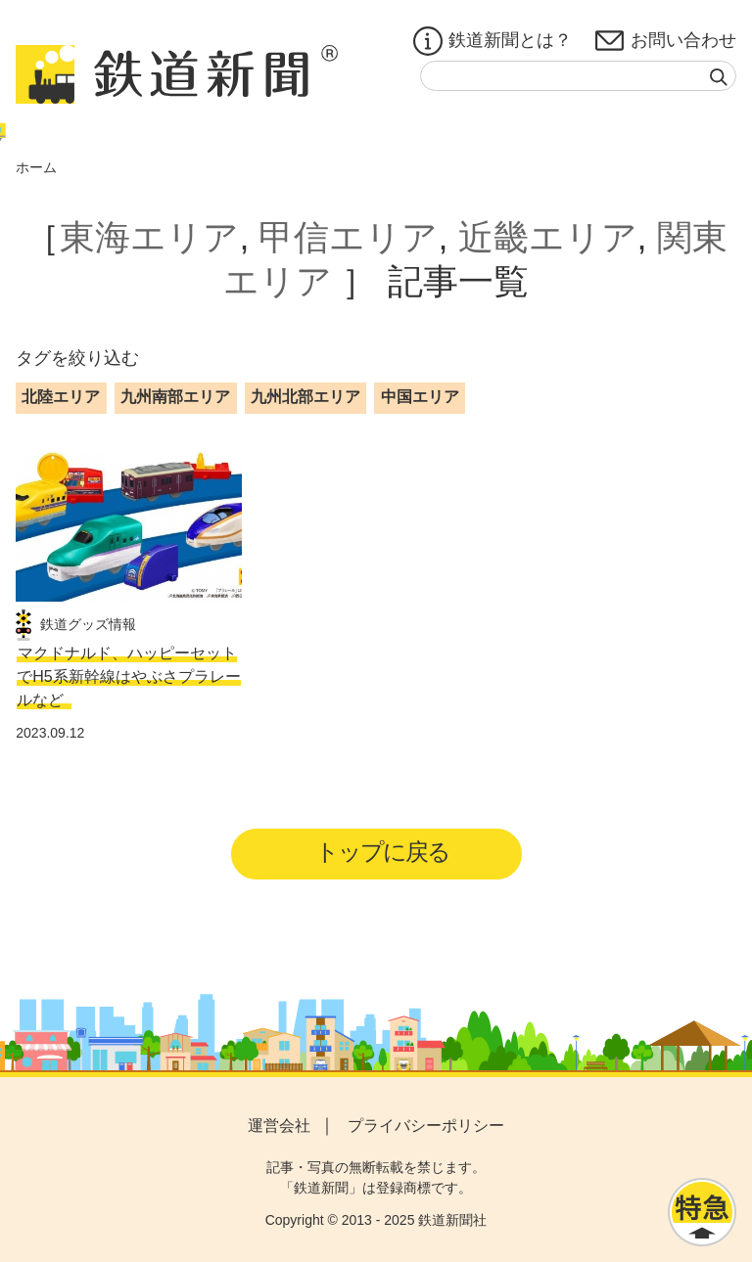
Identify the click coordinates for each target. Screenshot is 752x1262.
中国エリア (420, 396)
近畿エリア (547, 237)
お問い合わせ (665, 41)
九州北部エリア (305, 396)
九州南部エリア (175, 396)
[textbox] (578, 76)
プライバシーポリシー (426, 1125)
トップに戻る (382, 851)
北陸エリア (61, 396)
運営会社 (279, 1125)
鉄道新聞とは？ (492, 41)
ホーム (36, 167)
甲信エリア (348, 237)
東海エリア (149, 237)
